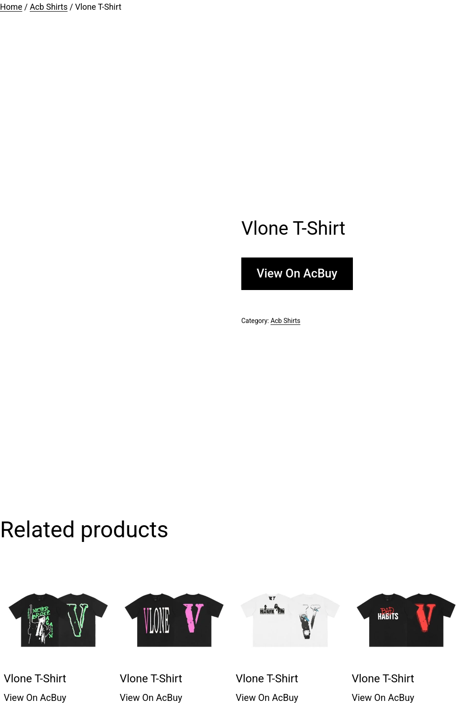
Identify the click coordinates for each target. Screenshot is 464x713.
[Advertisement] (232, 116)
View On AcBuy (297, 273)
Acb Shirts (48, 7)
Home (11, 7)
